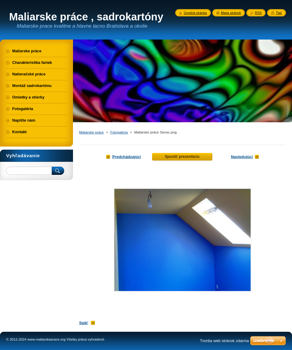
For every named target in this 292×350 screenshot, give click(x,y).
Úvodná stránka (195, 13)
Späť (83, 323)
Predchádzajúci (126, 156)
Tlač (279, 13)
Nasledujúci (242, 156)
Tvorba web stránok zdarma (224, 340)
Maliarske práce (91, 132)
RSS (258, 13)
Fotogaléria (119, 132)
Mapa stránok (231, 13)
